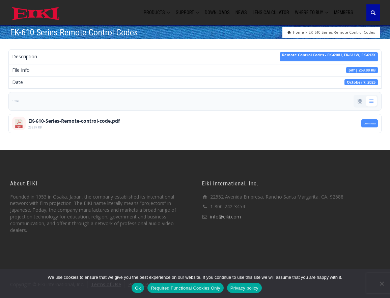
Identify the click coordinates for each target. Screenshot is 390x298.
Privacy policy (244, 288)
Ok (138, 288)
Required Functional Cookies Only (185, 288)
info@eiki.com (225, 216)
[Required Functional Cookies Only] (381, 283)
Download (369, 123)
